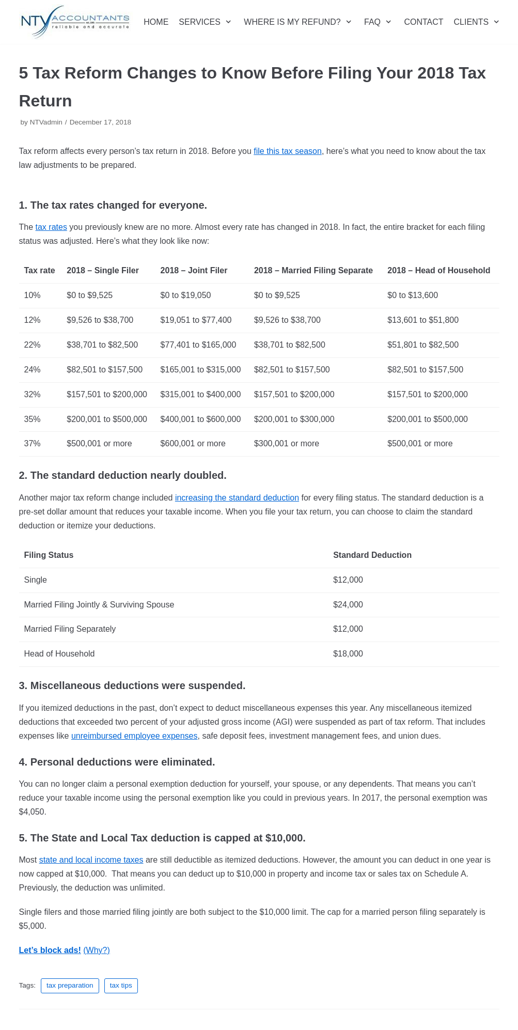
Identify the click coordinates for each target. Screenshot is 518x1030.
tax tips (121, 985)
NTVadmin (46, 122)
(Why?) (96, 950)
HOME (156, 22)
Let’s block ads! (50, 950)
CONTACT (423, 22)
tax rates (51, 227)
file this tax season (288, 151)
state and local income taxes (91, 859)
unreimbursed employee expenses (134, 735)
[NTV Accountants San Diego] (76, 22)
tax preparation (69, 985)
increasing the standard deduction (237, 497)
